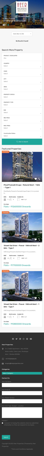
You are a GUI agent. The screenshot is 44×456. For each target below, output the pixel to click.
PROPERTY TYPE (8, 102)
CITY (5, 79)
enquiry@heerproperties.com (14, 363)
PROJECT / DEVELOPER (10, 55)
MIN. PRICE (7, 118)
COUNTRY (6, 63)
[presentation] (12, 433)
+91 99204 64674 (24, 16)
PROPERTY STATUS (9, 94)
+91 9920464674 (10, 359)
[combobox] (22, 34)
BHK (5, 110)
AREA (5, 86)
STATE (5, 71)
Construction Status (9, 133)
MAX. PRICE (7, 125)
